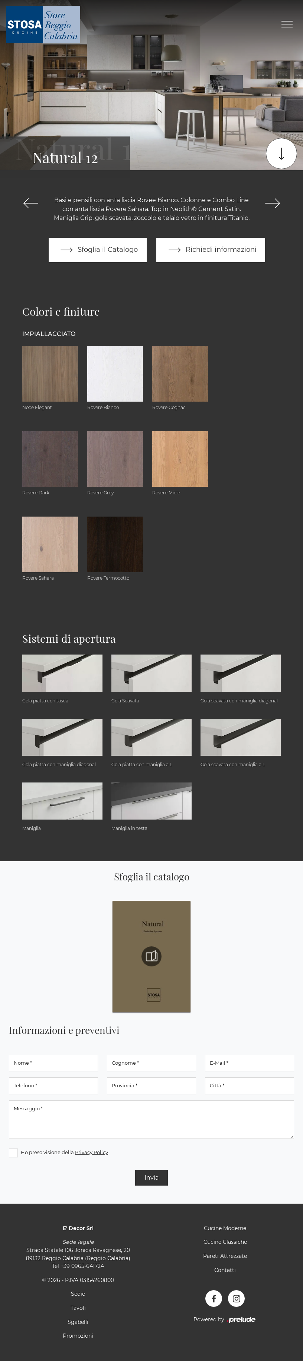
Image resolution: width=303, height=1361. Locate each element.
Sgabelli (78, 1322)
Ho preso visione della (64, 1152)
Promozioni (78, 1336)
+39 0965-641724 (82, 1266)
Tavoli (78, 1308)
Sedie (78, 1294)
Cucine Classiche (225, 1242)
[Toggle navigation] (287, 24)
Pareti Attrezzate (225, 1256)
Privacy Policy (91, 1152)
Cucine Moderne (225, 1228)
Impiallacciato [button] (48, 333)
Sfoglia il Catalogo (97, 250)
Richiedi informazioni (211, 250)
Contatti (225, 1270)
